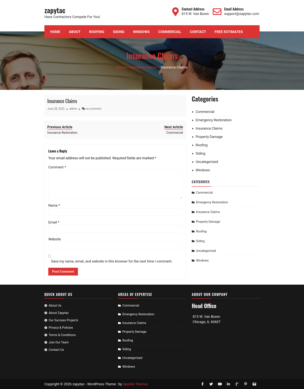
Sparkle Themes (135, 384)
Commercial (169, 32)
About (74, 32)
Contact (198, 32)
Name (54, 205)
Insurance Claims (62, 100)
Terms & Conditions (62, 335)
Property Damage (209, 137)
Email (53, 222)
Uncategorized (207, 162)
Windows (141, 32)
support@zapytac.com (241, 14)
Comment (57, 167)
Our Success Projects (63, 320)
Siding (118, 32)
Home (55, 32)
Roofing (96, 32)
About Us (55, 305)
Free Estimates (229, 32)
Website (54, 239)
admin (73, 108)
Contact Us (56, 350)
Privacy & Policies (61, 327)
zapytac (54, 10)
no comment (93, 108)
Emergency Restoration (213, 120)
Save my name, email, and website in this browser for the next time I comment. (111, 261)
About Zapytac (59, 313)
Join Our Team (59, 342)
